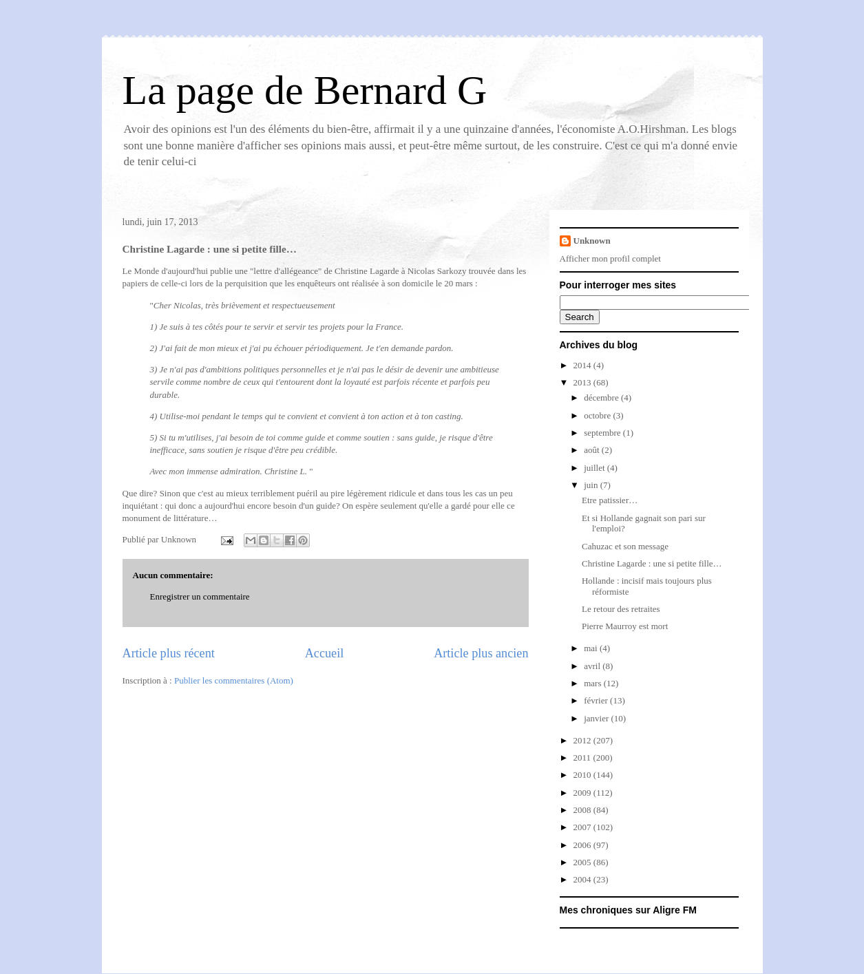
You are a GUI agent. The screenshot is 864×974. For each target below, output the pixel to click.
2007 (583, 827)
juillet (595, 468)
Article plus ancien (481, 653)
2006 (583, 845)
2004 (583, 879)
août (593, 450)
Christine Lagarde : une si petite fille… (652, 563)
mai (592, 648)
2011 (583, 757)
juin (592, 485)
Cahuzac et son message (625, 546)
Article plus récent (169, 653)
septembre (603, 432)
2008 (583, 810)
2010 (583, 775)
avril (593, 666)
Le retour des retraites (621, 609)
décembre (602, 397)
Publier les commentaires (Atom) (233, 680)
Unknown (592, 240)
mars (594, 683)
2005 (583, 862)
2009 (583, 792)
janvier (597, 718)
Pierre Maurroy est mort (625, 626)
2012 (583, 740)
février (597, 700)
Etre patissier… (610, 500)
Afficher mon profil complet (610, 258)
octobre (598, 415)
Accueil (324, 653)
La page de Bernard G (305, 90)
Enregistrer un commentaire (200, 596)
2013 (583, 382)
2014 (583, 365)
